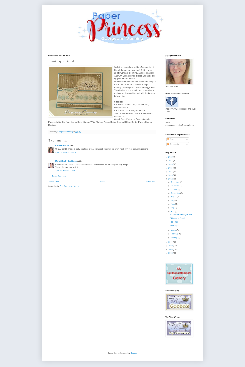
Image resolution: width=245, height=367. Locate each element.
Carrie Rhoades (62, 145)
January (174, 237)
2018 (170, 157)
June (173, 204)
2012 (170, 179)
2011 (170, 242)
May (173, 208)
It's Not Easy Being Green (181, 214)
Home (102, 182)
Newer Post (54, 182)
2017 (170, 160)
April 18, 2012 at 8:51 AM (65, 152)
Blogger (133, 353)
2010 (170, 246)
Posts (170, 139)
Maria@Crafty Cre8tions (66, 161)
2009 (170, 249)
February (175, 234)
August (174, 197)
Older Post (150, 182)
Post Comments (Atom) (69, 186)
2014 (170, 172)
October (174, 189)
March (173, 230)
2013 (170, 175)
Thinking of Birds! (177, 218)
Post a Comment (59, 176)
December (175, 182)
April (173, 211)
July (173, 200)
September (175, 193)
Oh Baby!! (174, 225)
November (175, 186)
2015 (170, 168)
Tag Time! (174, 222)
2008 (170, 253)
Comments (173, 144)
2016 (170, 164)
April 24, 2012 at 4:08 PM (65, 171)
